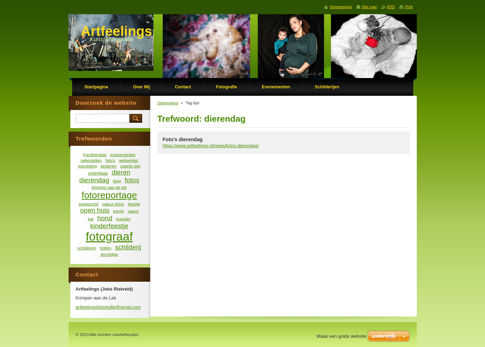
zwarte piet (130, 166)
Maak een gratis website (341, 336)
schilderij (128, 247)
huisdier (123, 218)
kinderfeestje (109, 226)
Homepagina (341, 7)
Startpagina (167, 103)
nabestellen (91, 160)
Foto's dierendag (183, 139)
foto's (110, 160)
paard (133, 211)
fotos (132, 180)
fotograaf (109, 236)
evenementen (123, 154)
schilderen (86, 248)
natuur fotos (113, 204)
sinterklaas (98, 173)
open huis (94, 210)
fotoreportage (109, 195)
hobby (105, 248)
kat (91, 218)
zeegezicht (88, 204)
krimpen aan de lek (109, 187)
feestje (134, 204)
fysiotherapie (95, 154)
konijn (118, 211)
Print (409, 7)
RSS (391, 7)
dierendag (94, 180)
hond (104, 218)
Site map (369, 7)
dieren (121, 172)
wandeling (87, 166)
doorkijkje (109, 254)
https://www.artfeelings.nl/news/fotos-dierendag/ (211, 145)
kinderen (109, 166)
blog (117, 180)
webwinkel (128, 160)
